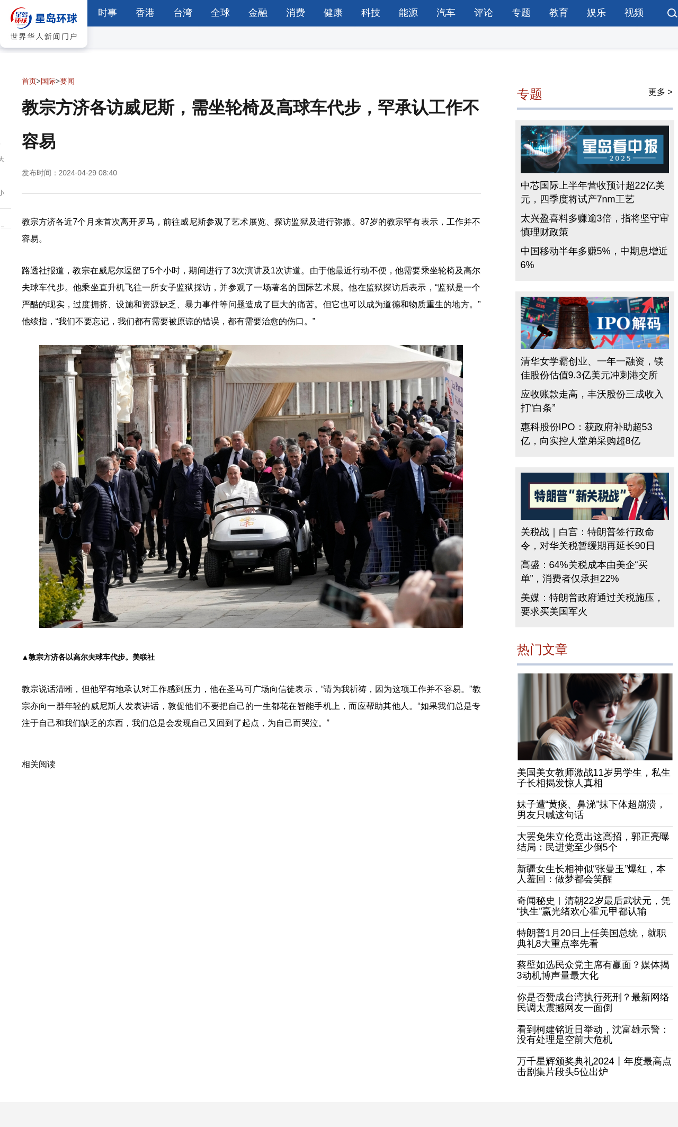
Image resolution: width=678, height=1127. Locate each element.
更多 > (660, 91)
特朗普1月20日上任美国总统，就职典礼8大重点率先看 (591, 938)
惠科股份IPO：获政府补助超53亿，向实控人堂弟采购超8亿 (587, 434)
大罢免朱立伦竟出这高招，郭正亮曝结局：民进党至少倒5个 (593, 842)
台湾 (182, 12)
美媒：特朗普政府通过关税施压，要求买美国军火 (592, 604)
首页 (29, 81)
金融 (257, 12)
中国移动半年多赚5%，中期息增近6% (594, 258)
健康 (333, 12)
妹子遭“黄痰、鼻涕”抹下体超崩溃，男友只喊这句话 (591, 809)
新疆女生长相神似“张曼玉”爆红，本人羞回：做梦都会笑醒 (591, 874)
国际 (48, 81)
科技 (370, 12)
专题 (521, 12)
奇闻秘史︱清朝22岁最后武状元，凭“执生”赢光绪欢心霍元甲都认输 (594, 906)
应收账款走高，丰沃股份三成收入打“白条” (592, 401)
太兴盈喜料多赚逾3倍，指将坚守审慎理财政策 (595, 225)
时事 (107, 12)
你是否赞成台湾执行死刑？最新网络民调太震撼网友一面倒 (593, 1002)
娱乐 (596, 12)
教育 (558, 12)
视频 (634, 12)
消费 (295, 12)
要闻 (67, 81)
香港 (145, 12)
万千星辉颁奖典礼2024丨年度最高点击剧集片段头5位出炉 (594, 1066)
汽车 (446, 12)
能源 (408, 12)
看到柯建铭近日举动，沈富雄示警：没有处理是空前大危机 (593, 1034)
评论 (483, 12)
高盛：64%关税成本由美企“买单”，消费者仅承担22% (584, 572)
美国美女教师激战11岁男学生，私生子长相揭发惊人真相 (594, 777)
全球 (220, 12)
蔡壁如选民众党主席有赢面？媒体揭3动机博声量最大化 (593, 970)
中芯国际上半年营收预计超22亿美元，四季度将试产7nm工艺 (593, 192)
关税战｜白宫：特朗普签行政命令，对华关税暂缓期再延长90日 (588, 539)
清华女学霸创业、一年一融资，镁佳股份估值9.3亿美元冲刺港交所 (592, 368)
